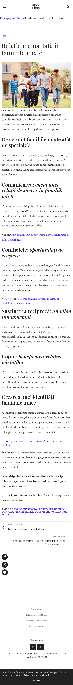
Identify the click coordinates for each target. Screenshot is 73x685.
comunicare (15, 509)
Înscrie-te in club (36, 626)
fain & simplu (37, 509)
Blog (19, 18)
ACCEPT (36, 680)
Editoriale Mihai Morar (36, 615)
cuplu (26, 509)
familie (49, 509)
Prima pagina (36, 609)
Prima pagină (7, 18)
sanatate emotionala (47, 512)
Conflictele (8, 266)
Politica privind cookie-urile (36, 675)
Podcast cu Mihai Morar (36, 620)
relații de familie (24, 512)
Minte (4, 36)
